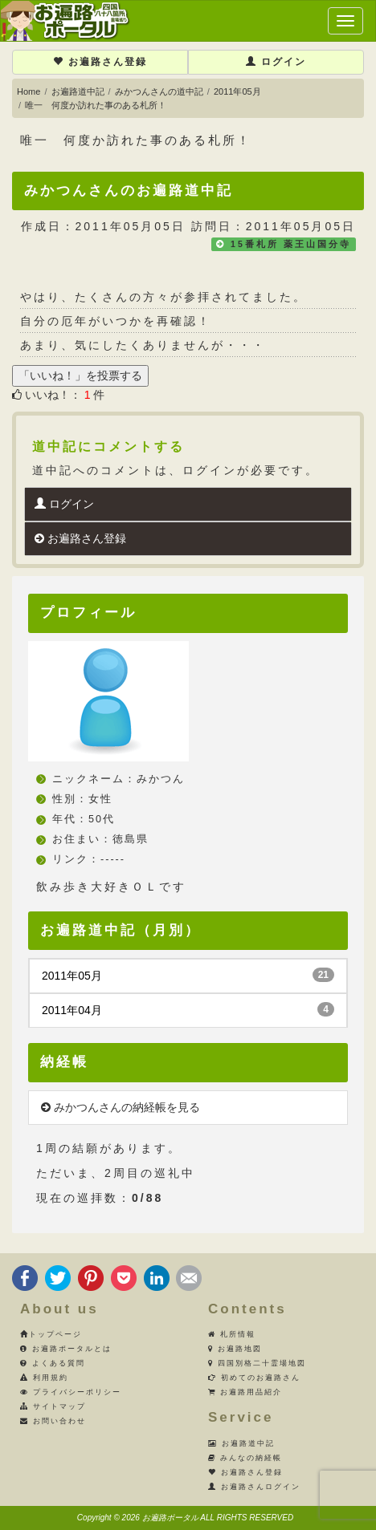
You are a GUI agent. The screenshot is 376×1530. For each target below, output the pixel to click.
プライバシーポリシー (70, 1392)
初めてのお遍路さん (254, 1378)
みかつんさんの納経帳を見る (120, 1107)
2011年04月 (188, 1009)
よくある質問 (52, 1363)
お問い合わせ (53, 1421)
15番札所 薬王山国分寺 (291, 244)
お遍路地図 (235, 1349)
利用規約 (44, 1378)
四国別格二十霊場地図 (257, 1363)
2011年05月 (237, 91)
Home (28, 91)
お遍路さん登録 (100, 61)
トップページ (51, 1334)
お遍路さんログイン (254, 1487)
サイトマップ (53, 1406)
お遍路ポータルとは (66, 1349)
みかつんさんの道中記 (159, 91)
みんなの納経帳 (245, 1458)
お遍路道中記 (77, 91)
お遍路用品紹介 (245, 1392)
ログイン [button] (276, 61)
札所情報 (231, 1334)
